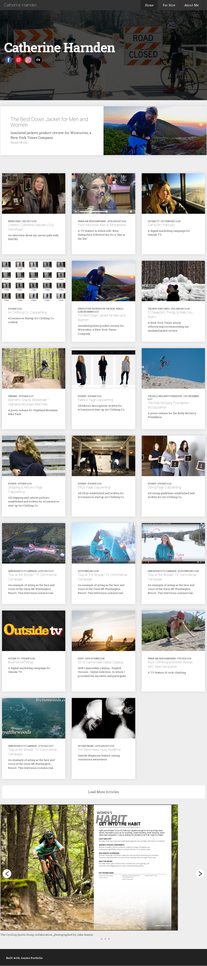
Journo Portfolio (31, 958)
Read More (19, 142)
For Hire (169, 5)
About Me (191, 5)
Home (149, 5)
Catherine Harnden (20, 5)
